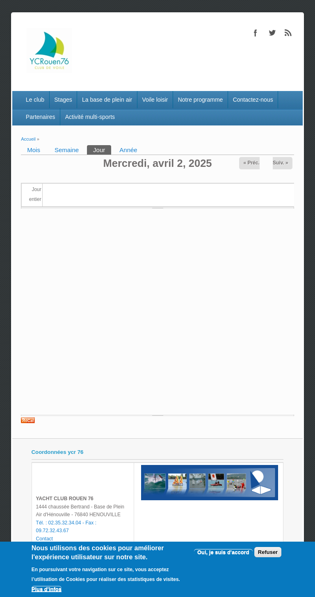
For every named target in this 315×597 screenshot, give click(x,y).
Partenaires (40, 117)
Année (128, 149)
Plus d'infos (47, 589)
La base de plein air (107, 99)
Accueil (28, 139)
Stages (63, 99)
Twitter (272, 33)
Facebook (255, 33)
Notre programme (200, 99)
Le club (35, 99)
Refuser (268, 552)
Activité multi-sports (90, 117)
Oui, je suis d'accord (223, 552)
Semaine (67, 149)
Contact (44, 539)
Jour (102, 149)
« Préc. (251, 163)
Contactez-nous (253, 99)
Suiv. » (280, 163)
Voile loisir (155, 99)
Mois (33, 149)
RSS (288, 33)
